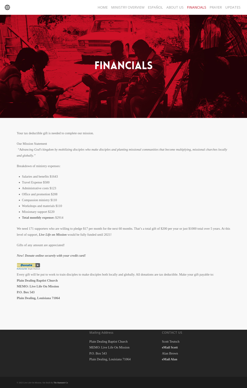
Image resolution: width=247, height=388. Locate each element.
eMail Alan (169, 359)
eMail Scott (170, 347)
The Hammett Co (61, 382)
